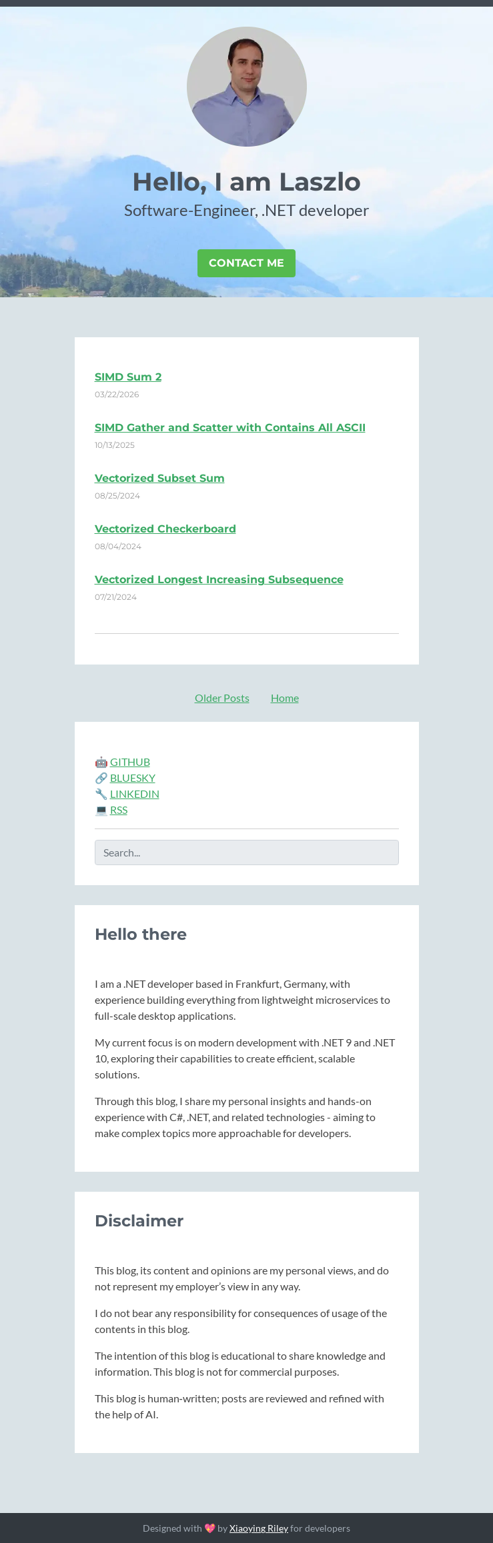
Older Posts (222, 697)
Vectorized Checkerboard (165, 529)
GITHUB (130, 761)
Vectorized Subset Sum (160, 478)
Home (285, 697)
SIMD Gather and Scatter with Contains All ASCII (230, 427)
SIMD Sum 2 (128, 377)
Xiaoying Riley (258, 1528)
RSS (118, 809)
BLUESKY (132, 777)
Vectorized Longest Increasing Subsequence (219, 579)
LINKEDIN (134, 793)
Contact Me (246, 263)
